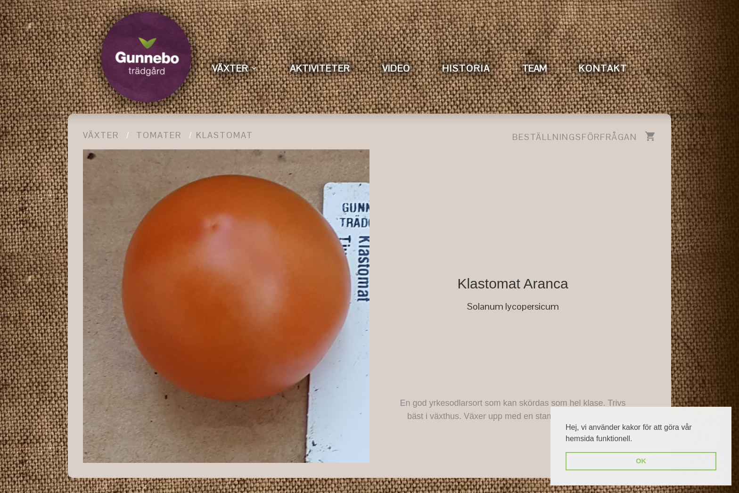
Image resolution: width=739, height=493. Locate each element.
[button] (635, 439)
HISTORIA (466, 68)
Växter (101, 135)
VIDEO (396, 68)
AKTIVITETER (320, 68)
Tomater (158, 135)
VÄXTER (230, 68)
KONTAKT (603, 68)
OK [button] (641, 461)
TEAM (534, 68)
